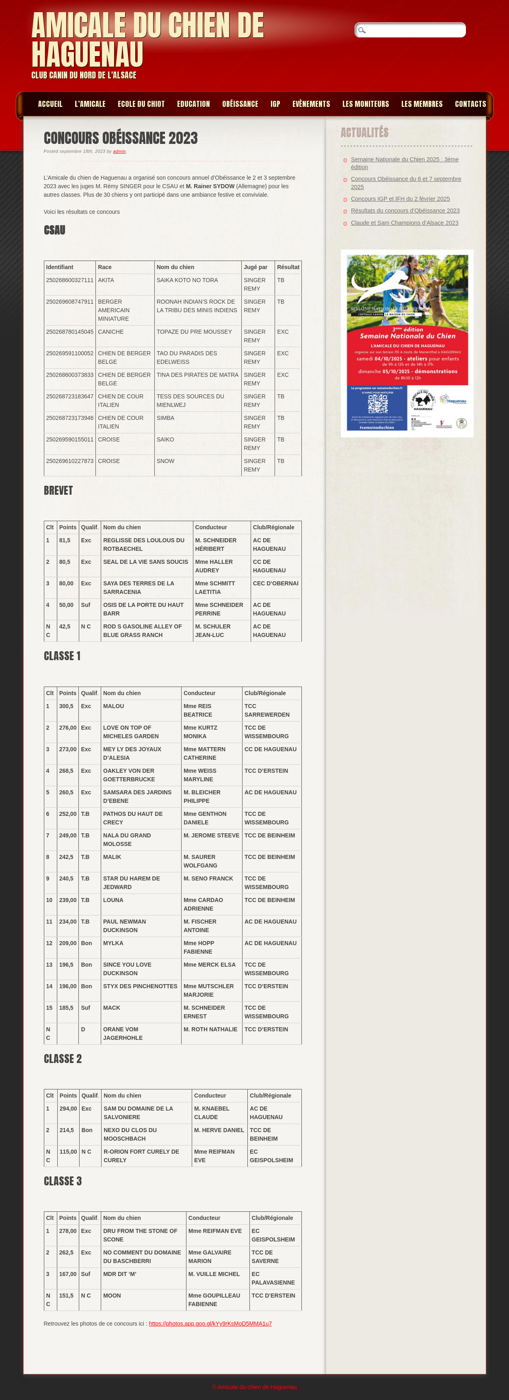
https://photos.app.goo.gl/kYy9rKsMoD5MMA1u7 (210, 1323)
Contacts (470, 103)
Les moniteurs (365, 103)
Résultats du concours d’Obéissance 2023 (405, 210)
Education (193, 103)
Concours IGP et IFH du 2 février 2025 (400, 199)
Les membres (422, 103)
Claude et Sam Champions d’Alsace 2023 (405, 223)
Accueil (50, 103)
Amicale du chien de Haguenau (147, 39)
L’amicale (90, 103)
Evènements (311, 103)
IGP (275, 103)
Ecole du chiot (141, 103)
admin (119, 151)
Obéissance (240, 103)
